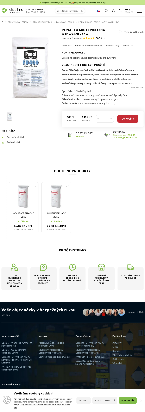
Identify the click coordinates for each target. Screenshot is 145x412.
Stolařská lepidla (42, 22)
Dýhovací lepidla (65, 22)
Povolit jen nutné (104, 400)
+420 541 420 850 (34, 9)
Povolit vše (127, 400)
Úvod (2, 22)
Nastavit (84, 400)
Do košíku (128, 119)
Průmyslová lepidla (18, 22)
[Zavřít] (141, 400)
